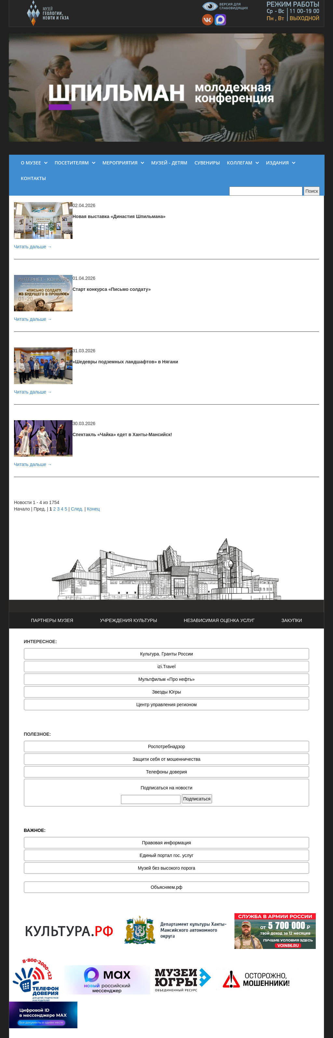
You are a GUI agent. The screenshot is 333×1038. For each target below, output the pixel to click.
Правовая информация (166, 842)
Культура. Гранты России (166, 653)
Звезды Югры (166, 691)
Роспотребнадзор (166, 746)
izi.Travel (166, 666)
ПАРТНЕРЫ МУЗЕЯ (52, 620)
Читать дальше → (33, 246)
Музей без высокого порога (166, 868)
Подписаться (197, 798)
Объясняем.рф (166, 887)
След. (77, 509)
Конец (93, 509)
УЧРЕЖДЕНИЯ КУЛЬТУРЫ (128, 620)
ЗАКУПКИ (291, 620)
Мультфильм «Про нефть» (166, 679)
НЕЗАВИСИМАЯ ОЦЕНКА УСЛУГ (219, 620)
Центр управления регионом (166, 704)
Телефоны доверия (166, 771)
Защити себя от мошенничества (167, 759)
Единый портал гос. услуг (166, 855)
